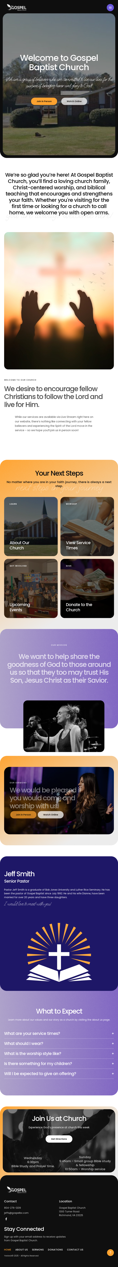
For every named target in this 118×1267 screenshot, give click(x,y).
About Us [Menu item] (21, 1250)
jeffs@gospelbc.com (16, 1213)
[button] (110, 1252)
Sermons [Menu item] (38, 1250)
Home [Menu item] (7, 1250)
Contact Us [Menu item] (75, 1250)
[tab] (59, 1034)
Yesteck (8, 1255)
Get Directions (59, 1139)
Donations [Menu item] (55, 1250)
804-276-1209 (12, 1207)
